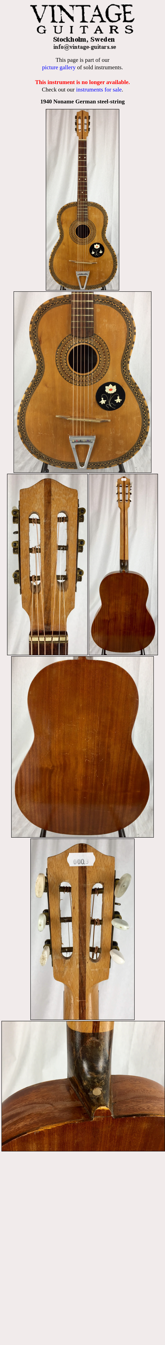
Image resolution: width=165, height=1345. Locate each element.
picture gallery (59, 67)
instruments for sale (99, 89)
